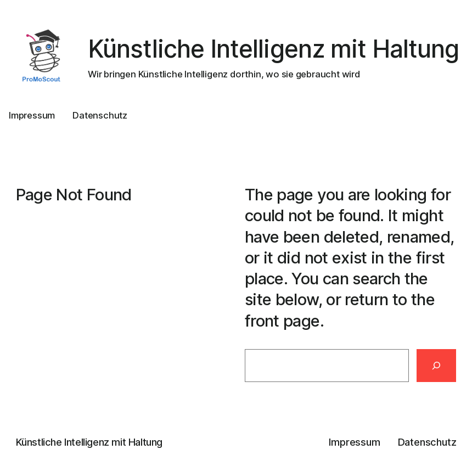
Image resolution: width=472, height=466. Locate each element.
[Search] (437, 366)
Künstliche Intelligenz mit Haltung (273, 49)
